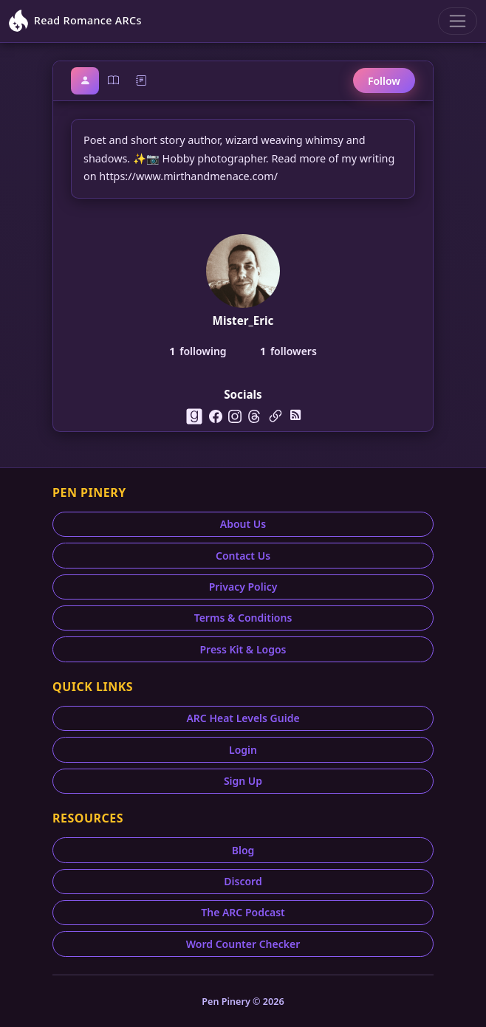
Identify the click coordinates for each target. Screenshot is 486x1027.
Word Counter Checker (243, 944)
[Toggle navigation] (457, 21)
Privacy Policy (243, 587)
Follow (384, 81)
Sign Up (243, 781)
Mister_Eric (243, 320)
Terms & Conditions (243, 618)
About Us (243, 524)
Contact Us (243, 556)
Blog (243, 850)
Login (243, 750)
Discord (242, 881)
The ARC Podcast (243, 912)
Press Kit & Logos (242, 649)
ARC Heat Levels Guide (242, 718)
